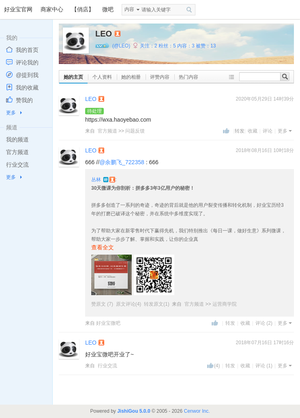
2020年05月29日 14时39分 (265, 99)
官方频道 (107, 131)
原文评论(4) (128, 304)
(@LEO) (121, 46)
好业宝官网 (18, 9)
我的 (11, 37)
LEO (90, 99)
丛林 (96, 179)
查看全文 (102, 247)
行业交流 (107, 366)
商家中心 (52, 9)
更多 (11, 113)
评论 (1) (263, 366)
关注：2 (148, 46)
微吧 (108, 9)
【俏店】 (82, 9)
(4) (217, 366)
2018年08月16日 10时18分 (265, 150)
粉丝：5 (167, 46)
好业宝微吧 (108, 323)
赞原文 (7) (102, 304)
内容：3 (186, 46)
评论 (267, 131)
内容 (129, 9)
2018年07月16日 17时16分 (265, 342)
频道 (11, 127)
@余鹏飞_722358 (121, 162)
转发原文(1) (156, 304)
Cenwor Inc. (197, 411)
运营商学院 (224, 304)
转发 (230, 323)
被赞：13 (206, 46)
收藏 (252, 131)
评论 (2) (263, 323)
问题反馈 (135, 131)
